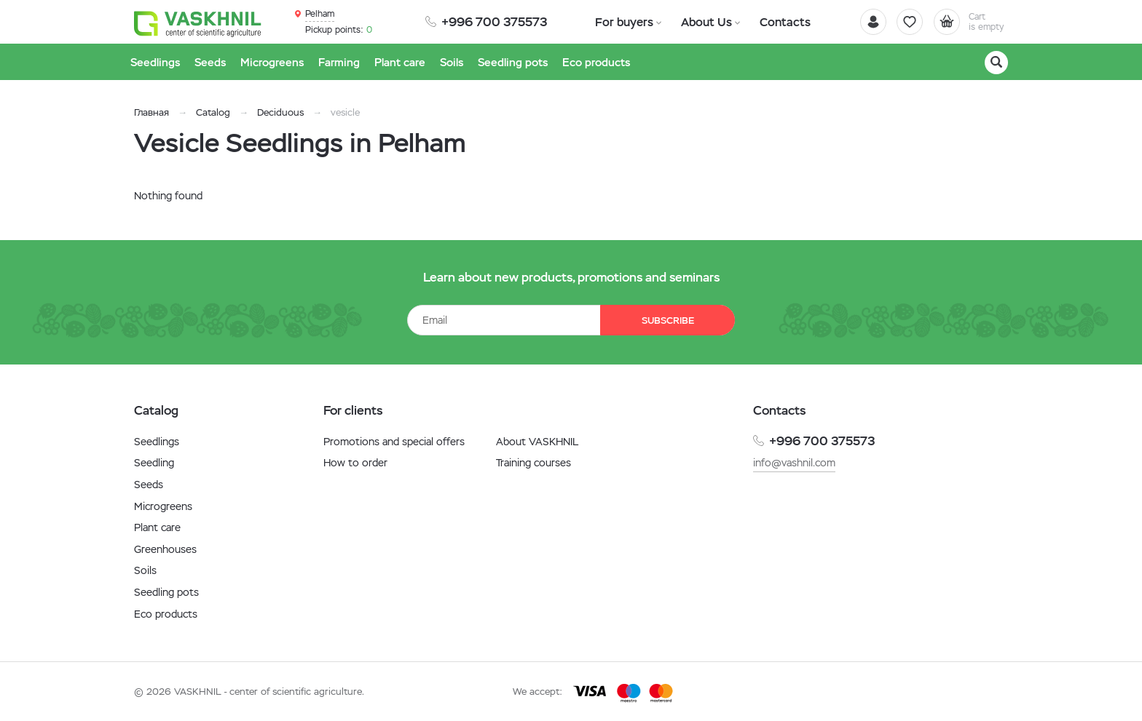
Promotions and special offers (394, 441)
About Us (699, 21)
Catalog (213, 112)
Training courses (533, 462)
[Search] (996, 62)
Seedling (154, 462)
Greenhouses (165, 549)
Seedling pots (166, 592)
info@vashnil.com (794, 462)
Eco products (165, 614)
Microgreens (163, 506)
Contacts (773, 21)
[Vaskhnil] (199, 22)
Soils (145, 570)
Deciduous (280, 112)
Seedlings (156, 441)
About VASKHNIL (537, 441)
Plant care (157, 527)
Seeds (148, 484)
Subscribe (665, 320)
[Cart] (967, 22)
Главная (151, 112)
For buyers (622, 21)
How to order (355, 462)
